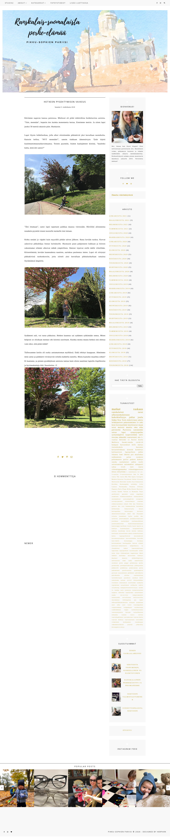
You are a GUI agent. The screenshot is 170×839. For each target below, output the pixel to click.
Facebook (127, 479)
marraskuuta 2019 (119, 288)
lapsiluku (115, 550)
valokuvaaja (138, 607)
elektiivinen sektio (135, 420)
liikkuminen (125, 553)
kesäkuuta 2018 (118, 361)
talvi (141, 435)
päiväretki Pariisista (121, 430)
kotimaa (140, 541)
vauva (140, 467)
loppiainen (134, 553)
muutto (129, 427)
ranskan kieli (137, 578)
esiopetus (139, 499)
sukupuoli (139, 464)
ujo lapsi (138, 600)
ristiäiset (115, 582)
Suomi (120, 491)
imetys (140, 445)
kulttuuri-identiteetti (119, 545)
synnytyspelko (137, 432)
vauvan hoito (138, 617)
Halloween (115, 481)
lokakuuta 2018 (118, 344)
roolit (140, 462)
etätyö (126, 504)
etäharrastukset (117, 504)
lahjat (126, 548)
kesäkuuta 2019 (118, 310)
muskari (115, 558)
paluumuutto (117, 459)
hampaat (115, 445)
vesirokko (139, 619)
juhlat (132, 417)
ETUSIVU (9, 3)
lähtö (141, 553)
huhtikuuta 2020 (118, 267)
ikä (134, 513)
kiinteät (130, 450)
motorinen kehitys (135, 555)
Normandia (123, 486)
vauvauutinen (130, 619)
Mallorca (115, 442)
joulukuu (115, 521)
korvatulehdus (131, 538)
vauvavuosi (132, 437)
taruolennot (139, 592)
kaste (134, 526)
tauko (114, 595)
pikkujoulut (139, 565)
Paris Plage (122, 489)
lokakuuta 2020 (118, 241)
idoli (129, 513)
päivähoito (139, 573)
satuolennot (125, 585)
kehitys (114, 531)
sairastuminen (117, 464)
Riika (129, 489)
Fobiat (134, 479)
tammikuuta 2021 (118, 229)
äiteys (114, 472)
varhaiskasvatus (137, 609)
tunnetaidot (116, 597)
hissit (141, 509)
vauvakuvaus (128, 617)
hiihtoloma (116, 509)
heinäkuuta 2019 (118, 305)
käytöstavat (133, 425)
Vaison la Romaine (130, 491)
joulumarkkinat (137, 521)
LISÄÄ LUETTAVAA (79, 3)
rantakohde (138, 430)
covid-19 (139, 442)
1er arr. (140, 472)
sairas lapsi (119, 432)
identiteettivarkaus (118, 513)
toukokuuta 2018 (118, 365)
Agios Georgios (137, 476)
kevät (128, 531)
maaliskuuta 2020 (119, 271)
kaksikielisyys (119, 417)
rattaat (123, 580)
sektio (141, 585)
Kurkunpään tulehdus (128, 484)
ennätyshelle (138, 496)
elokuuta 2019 (117, 301)
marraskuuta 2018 (119, 340)
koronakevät (138, 536)
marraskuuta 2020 (119, 237)
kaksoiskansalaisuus (135, 523)
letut (118, 553)
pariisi (125, 459)
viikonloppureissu (136, 469)
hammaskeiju (130, 506)
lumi (121, 454)
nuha (130, 560)
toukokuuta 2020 (118, 263)
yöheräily (139, 624)
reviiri (129, 580)
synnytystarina (137, 590)
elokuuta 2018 (117, 352)
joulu (140, 417)
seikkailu (134, 585)
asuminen (115, 496)
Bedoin (114, 479)
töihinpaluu (127, 600)
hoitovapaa (129, 511)
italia (130, 516)
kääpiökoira (134, 545)
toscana (115, 437)
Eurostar (121, 479)
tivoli (123, 467)
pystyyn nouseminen (119, 573)
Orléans (140, 486)
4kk (139, 437)
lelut (113, 553)
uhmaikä (122, 437)
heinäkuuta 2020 (118, 254)
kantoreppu (116, 526)
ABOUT (21, 3)
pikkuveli (115, 568)
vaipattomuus (116, 607)
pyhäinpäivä (138, 570)
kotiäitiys (139, 450)
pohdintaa (124, 568)
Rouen (134, 489)
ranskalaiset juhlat (127, 462)
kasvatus (139, 447)
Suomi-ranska (127, 442)
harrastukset (125, 445)
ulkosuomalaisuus (121, 415)
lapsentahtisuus (137, 548)
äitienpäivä (116, 627)
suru (122, 590)
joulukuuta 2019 (118, 284)
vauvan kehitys (117, 619)
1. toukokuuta (131, 472)
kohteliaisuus (138, 533)
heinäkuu (139, 506)
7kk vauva (120, 476)
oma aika (138, 427)
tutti (132, 467)
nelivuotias (116, 560)
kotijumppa (128, 541)
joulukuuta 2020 (118, 233)
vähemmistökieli (118, 624)
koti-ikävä (115, 541)
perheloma (115, 565)
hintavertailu (129, 509)
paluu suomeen (135, 457)
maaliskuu (139, 454)
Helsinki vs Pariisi (128, 440)
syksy (114, 467)
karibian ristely (126, 526)
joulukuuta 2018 (118, 335)
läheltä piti (129, 454)
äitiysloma (121, 472)
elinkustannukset (126, 496)
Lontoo (114, 486)
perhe (141, 563)
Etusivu (127, 730)
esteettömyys (130, 501)
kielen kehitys (137, 531)
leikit (141, 550)
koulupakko (127, 543)
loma (114, 420)
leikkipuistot (117, 422)
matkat (116, 409)
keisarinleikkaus (118, 450)
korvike (140, 538)
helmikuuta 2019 (118, 327)
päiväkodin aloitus (120, 575)
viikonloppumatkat (119, 469)
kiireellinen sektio (126, 533)
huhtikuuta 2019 (118, 318)
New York (121, 420)
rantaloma (115, 580)
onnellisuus (139, 560)
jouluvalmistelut (118, 523)
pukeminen (116, 570)
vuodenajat (139, 622)
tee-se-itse (124, 595)
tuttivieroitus (138, 597)
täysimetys (116, 600)
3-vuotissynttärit (126, 474)
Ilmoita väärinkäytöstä (122, 195)
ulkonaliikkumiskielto (120, 602)
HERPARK (161, 832)
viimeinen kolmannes (121, 622)
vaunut (124, 614)
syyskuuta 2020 (118, 246)
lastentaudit (133, 550)
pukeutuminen (130, 422)
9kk (129, 476)
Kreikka (115, 484)
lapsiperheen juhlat (134, 452)
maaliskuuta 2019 (119, 323)
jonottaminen (124, 518)
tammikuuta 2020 (118, 280)
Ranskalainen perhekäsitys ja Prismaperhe (132, 682)
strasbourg (115, 587)
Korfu (140, 440)
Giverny (140, 479)
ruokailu (140, 582)
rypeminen (115, 585)
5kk (134, 474)
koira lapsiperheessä (121, 536)
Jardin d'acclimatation (135, 481)
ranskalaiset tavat (127, 412)
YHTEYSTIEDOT (58, 3)
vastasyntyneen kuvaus (121, 612)
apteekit (125, 494)
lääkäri (114, 555)
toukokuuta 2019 (118, 314)
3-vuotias (115, 474)
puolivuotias (126, 570)
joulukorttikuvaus (136, 518)
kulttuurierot (117, 452)
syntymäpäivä (118, 435)
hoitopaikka (116, 511)
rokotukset (123, 582)
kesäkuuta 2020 (118, 259)
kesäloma (121, 531)
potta (141, 568)
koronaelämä (121, 425)
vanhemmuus (116, 609)
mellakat (122, 555)
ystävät (130, 624)
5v (138, 474)
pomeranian (133, 568)
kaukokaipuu (125, 528)
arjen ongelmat (136, 494)
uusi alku (116, 605)
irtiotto (114, 516)
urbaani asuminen (136, 602)
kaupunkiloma (138, 528)
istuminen (122, 516)
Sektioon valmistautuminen (133, 696)
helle (134, 445)
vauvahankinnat (117, 617)
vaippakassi (128, 607)
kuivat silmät (138, 543)
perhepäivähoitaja (126, 565)
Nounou (132, 486)
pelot (121, 563)
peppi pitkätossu (130, 563)
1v (138, 422)
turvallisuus (126, 597)
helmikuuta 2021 (118, 224)
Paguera (115, 489)
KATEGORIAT (37, 3)
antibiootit (115, 494)
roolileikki (132, 582)
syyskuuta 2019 (118, 297)
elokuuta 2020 (117, 250)
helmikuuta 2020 (118, 276)
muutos (124, 558)
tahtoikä (121, 592)
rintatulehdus (138, 580)
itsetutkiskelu (117, 447)
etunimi (140, 501)
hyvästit (140, 511)
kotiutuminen (116, 543)
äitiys (122, 627)
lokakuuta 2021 (118, 216)
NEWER (28, 543)
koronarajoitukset (118, 538)
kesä (114, 425)
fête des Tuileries (136, 504)
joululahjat (125, 521)
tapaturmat (129, 592)
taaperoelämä (131, 435)
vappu (126, 609)
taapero (114, 592)
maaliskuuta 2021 (119, 220)
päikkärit (131, 573)
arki (141, 422)
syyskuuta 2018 (118, 348)
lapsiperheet (124, 550)
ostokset (115, 563)
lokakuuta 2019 (118, 293)
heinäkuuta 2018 (118, 357)
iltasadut (140, 513)
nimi (124, 560)
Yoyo (141, 491)
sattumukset (129, 464)
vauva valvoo (136, 614)
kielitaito (115, 533)
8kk (126, 476)
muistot (121, 427)
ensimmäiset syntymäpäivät (123, 499)
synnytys (128, 590)
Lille (141, 484)
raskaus (138, 409)
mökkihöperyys (137, 558)
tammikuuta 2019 (118, 331)
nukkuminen (116, 457)
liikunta (115, 454)
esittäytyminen (117, 501)
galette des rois (118, 506)
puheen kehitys (136, 459)
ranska (114, 462)
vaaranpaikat (138, 605)
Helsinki (123, 481)
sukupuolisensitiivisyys (129, 587)
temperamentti (138, 595)
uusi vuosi (127, 605)
